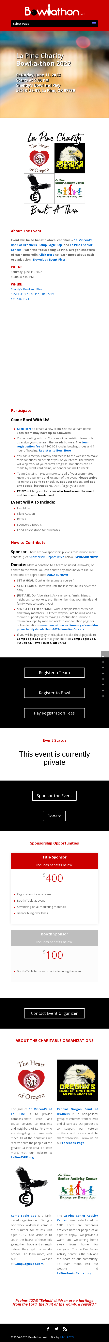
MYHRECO (67, 1337)
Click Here (46, 254)
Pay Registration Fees (54, 713)
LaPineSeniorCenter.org (74, 1273)
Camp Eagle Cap (50, 245)
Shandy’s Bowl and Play (38, 85)
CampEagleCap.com (28, 1264)
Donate (54, 816)
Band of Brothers (24, 245)
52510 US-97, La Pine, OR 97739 (45, 90)
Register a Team (54, 672)
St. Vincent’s (83, 240)
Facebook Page (73, 1143)
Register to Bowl (54, 692)
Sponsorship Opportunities (46, 557)
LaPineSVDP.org (22, 1157)
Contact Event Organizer (54, 1013)
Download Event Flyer (49, 259)
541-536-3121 (20, 299)
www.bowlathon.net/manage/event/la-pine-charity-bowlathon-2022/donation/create (57, 627)
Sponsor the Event (54, 795)
